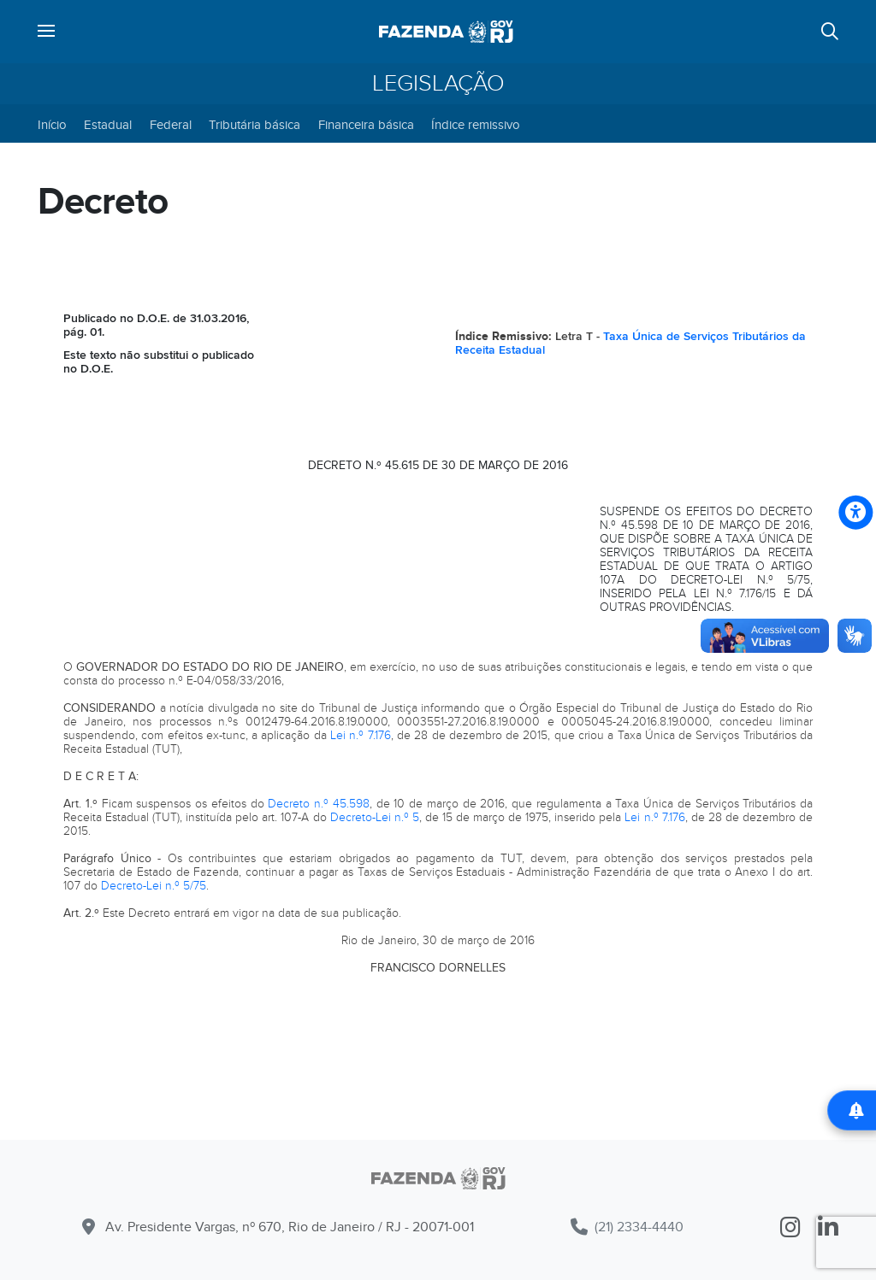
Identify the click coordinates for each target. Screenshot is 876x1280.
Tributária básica (254, 124)
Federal (171, 124)
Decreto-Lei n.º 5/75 (153, 885)
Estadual (108, 124)
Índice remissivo (475, 124)
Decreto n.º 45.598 (319, 803)
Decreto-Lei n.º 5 (374, 817)
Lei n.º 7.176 (360, 735)
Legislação (438, 83)
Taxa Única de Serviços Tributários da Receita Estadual (630, 343)
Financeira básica (366, 124)
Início (52, 124)
